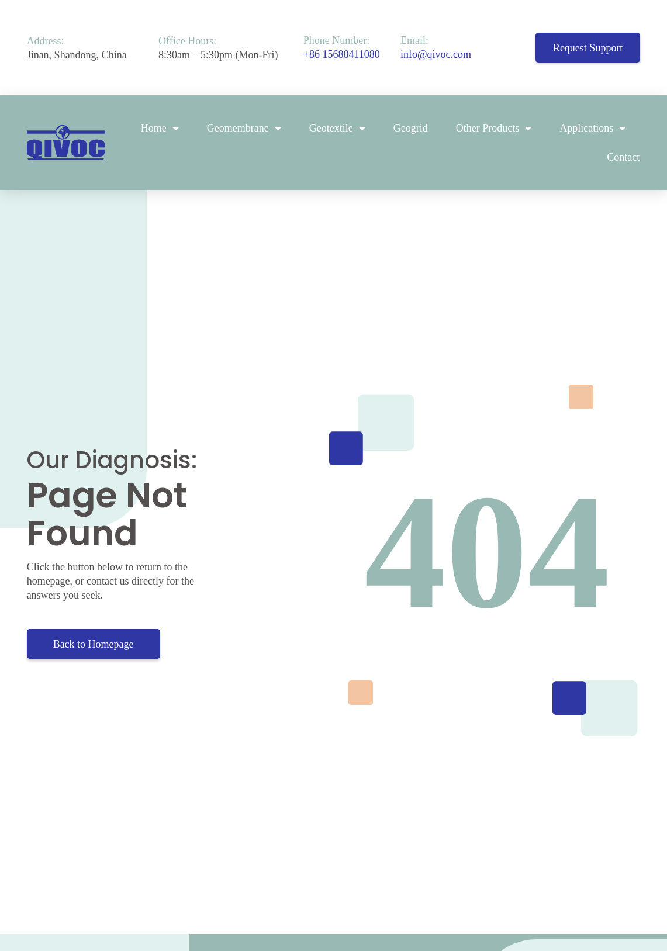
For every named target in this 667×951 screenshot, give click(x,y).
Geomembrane (244, 128)
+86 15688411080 (341, 54)
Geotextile (337, 128)
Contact (623, 157)
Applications (592, 128)
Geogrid (410, 128)
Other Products (493, 128)
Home (160, 128)
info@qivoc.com (435, 54)
